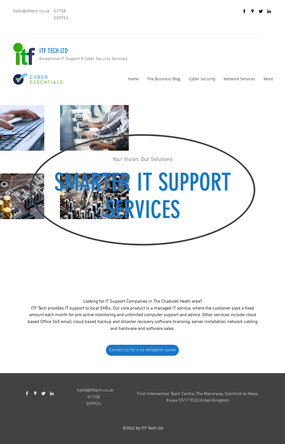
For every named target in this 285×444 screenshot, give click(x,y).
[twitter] (261, 11)
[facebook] (244, 11)
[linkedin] (269, 11)
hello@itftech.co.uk (31, 11)
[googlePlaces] (252, 11)
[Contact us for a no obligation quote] (142, 350)
